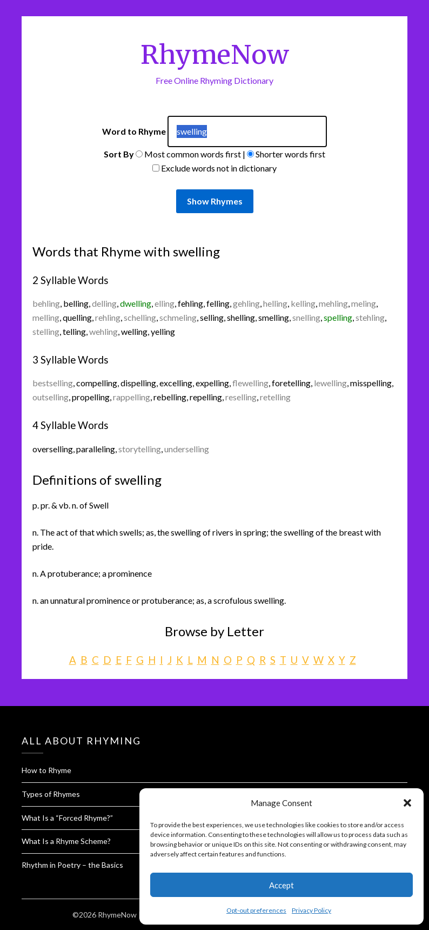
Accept (281, 885)
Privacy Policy (311, 910)
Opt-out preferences (256, 910)
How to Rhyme (46, 770)
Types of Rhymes (51, 794)
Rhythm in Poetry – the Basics (72, 864)
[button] (407, 802)
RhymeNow (214, 54)
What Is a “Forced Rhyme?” (67, 817)
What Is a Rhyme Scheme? (66, 841)
